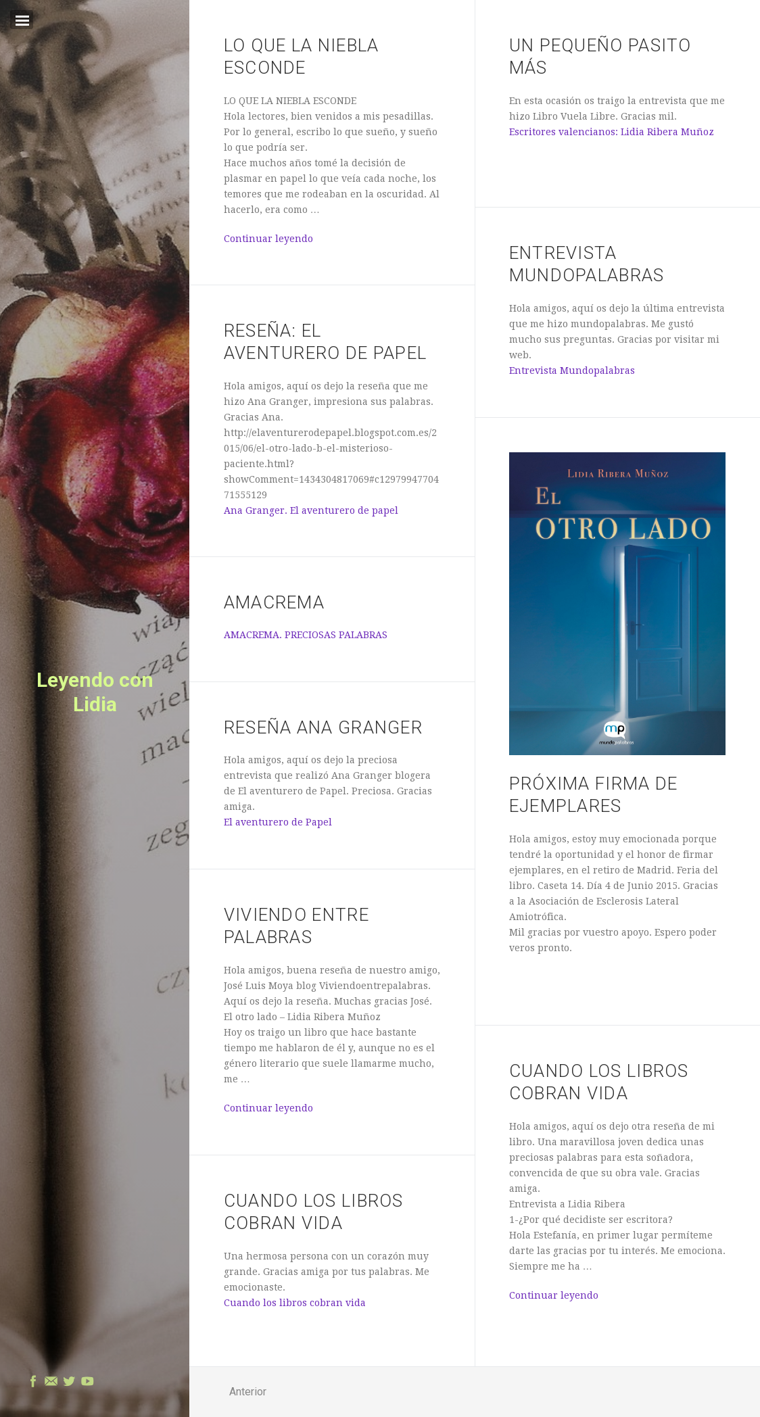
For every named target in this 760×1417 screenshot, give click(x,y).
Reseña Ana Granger (323, 727)
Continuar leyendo (268, 238)
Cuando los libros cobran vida (295, 1302)
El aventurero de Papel (278, 822)
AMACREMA (274, 602)
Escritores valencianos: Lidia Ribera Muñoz (611, 131)
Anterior (247, 1391)
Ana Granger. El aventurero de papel (311, 510)
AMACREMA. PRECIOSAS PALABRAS (305, 634)
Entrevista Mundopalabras (572, 370)
